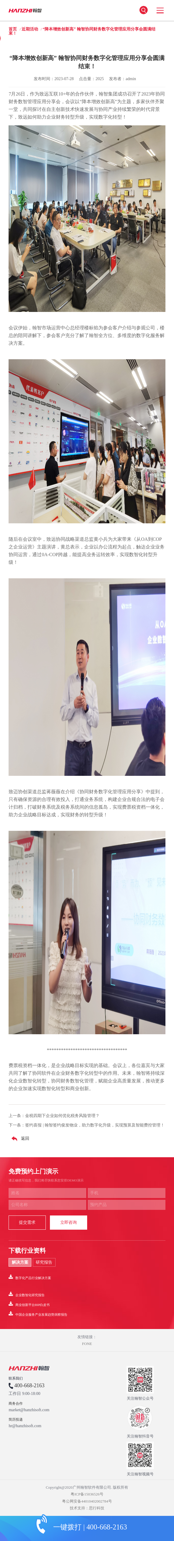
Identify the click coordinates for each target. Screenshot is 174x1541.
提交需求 (27, 1222)
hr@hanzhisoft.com (25, 1426)
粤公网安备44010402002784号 (87, 1501)
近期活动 (30, 29)
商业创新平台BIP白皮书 (29, 1304)
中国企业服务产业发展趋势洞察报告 (38, 1313)
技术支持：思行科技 (87, 1508)
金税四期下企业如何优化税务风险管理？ (62, 1115)
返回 (19, 1139)
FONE (87, 1343)
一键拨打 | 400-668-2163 (90, 1527)
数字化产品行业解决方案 (30, 1277)
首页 (13, 29)
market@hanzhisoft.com (29, 1410)
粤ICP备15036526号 (87, 1494)
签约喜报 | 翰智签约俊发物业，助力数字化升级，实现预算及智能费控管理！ (95, 1125)
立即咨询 (68, 1222)
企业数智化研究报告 (27, 1294)
